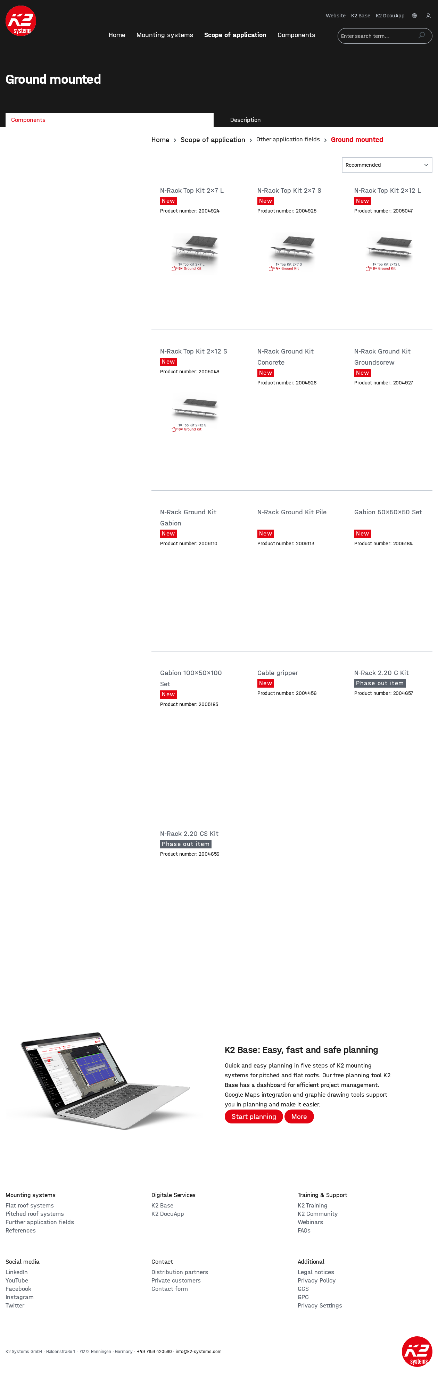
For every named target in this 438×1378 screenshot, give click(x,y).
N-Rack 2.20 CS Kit (190, 834)
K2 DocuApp (390, 15)
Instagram (20, 1297)
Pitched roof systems (35, 1214)
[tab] (110, 120)
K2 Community (318, 1214)
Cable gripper (278, 673)
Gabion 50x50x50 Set (388, 512)
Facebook (18, 1289)
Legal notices (316, 1272)
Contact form (169, 1289)
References (21, 1230)
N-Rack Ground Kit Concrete (285, 356)
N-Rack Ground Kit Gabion (188, 517)
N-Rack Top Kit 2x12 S (194, 351)
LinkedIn (17, 1272)
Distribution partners (179, 1272)
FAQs (304, 1230)
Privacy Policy (317, 1280)
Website (336, 15)
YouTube (17, 1280)
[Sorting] (387, 165)
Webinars (310, 1222)
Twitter (15, 1305)
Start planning (254, 1116)
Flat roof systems (30, 1205)
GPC (303, 1297)
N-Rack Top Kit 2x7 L (192, 190)
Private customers (176, 1280)
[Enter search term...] (374, 36)
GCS (303, 1289)
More (299, 1116)
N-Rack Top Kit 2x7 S (290, 190)
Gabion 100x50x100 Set (191, 678)
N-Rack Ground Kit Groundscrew (382, 356)
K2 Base (360, 15)
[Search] (421, 36)
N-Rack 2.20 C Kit (382, 673)
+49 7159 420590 (154, 1351)
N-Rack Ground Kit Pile (292, 512)
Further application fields (40, 1222)
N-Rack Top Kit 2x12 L (388, 190)
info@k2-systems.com (199, 1351)
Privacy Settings (320, 1305)
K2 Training (313, 1205)
